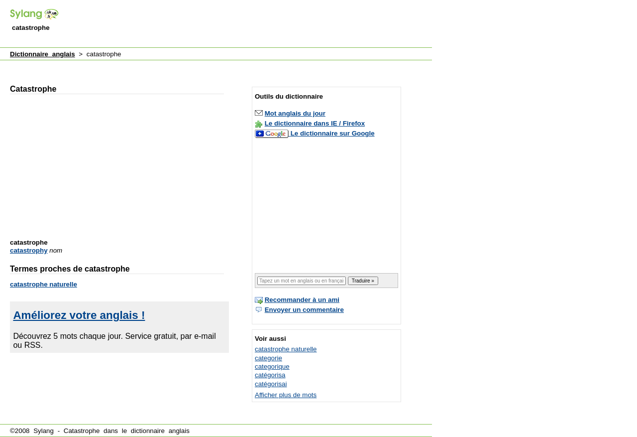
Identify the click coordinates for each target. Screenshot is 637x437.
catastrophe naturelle (43, 284)
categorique (272, 366)
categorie (268, 358)
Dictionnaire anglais (42, 54)
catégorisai (271, 384)
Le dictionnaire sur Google (333, 133)
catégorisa (270, 375)
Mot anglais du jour (295, 113)
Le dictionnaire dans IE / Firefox (315, 123)
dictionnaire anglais (160, 431)
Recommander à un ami (302, 299)
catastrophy (29, 250)
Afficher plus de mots (286, 395)
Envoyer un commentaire (304, 309)
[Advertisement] (251, 24)
